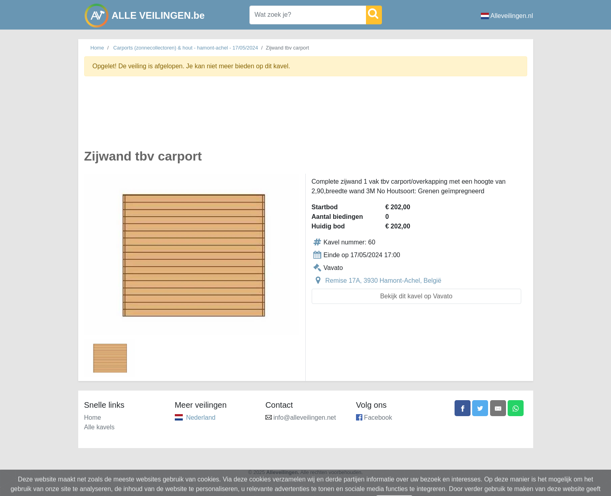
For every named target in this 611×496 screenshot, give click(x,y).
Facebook (378, 417)
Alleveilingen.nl (507, 15)
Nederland (201, 417)
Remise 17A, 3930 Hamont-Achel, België (383, 280)
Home (97, 48)
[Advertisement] (305, 117)
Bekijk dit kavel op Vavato (416, 296)
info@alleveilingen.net (304, 417)
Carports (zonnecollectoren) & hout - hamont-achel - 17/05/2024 (185, 48)
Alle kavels (99, 427)
